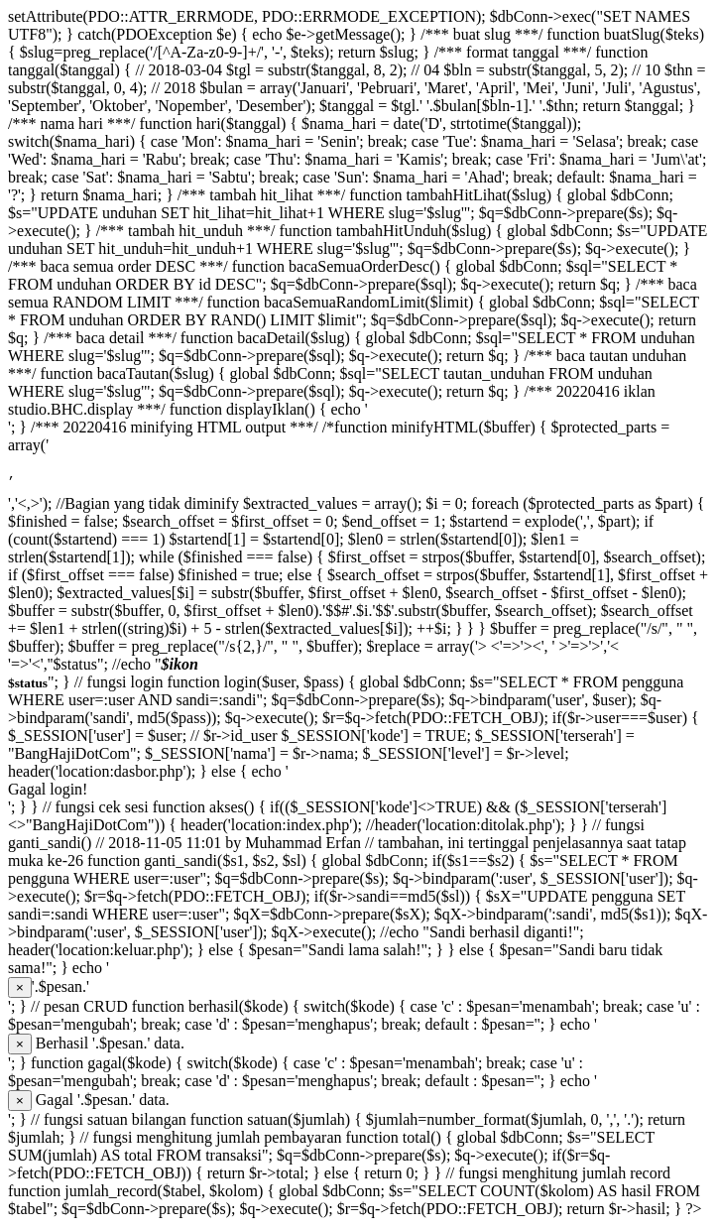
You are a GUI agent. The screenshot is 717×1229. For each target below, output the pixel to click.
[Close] (20, 990)
